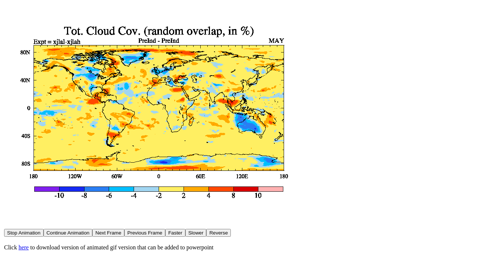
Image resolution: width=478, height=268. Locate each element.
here (24, 247)
